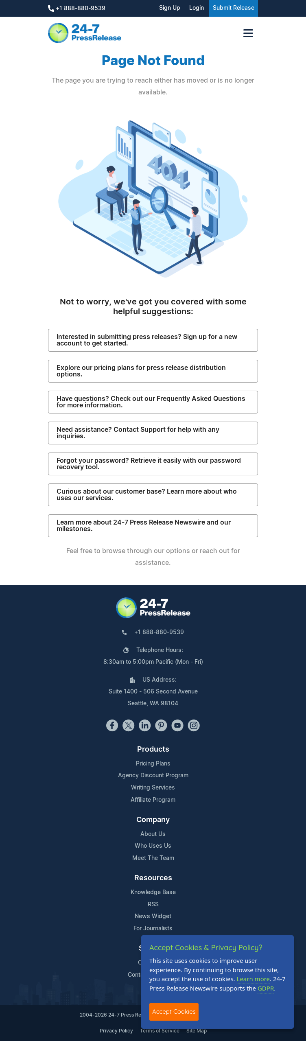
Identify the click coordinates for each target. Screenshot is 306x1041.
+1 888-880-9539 (76, 8)
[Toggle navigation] (248, 33)
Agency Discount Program (153, 776)
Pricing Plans (153, 764)
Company (153, 820)
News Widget (153, 916)
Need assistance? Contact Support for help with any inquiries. (138, 433)
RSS (153, 905)
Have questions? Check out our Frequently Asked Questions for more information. (151, 402)
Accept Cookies (174, 1011)
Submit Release (233, 8)
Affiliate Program (153, 800)
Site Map (196, 1030)
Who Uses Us (153, 846)
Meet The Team (153, 858)
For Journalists (153, 929)
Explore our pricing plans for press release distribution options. (141, 371)
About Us (153, 834)
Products (153, 749)
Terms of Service (159, 1030)
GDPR (266, 988)
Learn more (253, 979)
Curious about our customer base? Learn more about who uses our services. (147, 494)
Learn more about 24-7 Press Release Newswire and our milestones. (144, 525)
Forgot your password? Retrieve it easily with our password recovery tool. (149, 463)
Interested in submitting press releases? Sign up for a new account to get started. (147, 340)
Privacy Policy (116, 1030)
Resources (153, 878)
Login (196, 8)
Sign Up (169, 8)
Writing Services (153, 788)
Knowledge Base (153, 892)
